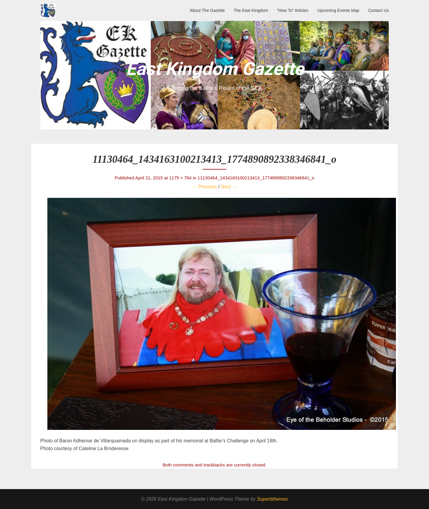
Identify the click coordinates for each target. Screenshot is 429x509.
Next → (229, 186)
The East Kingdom (251, 10)
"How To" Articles (292, 10)
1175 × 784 (180, 177)
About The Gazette (207, 10)
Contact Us (378, 10)
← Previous (204, 186)
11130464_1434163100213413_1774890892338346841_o (256, 177)
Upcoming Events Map (338, 10)
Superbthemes (272, 499)
